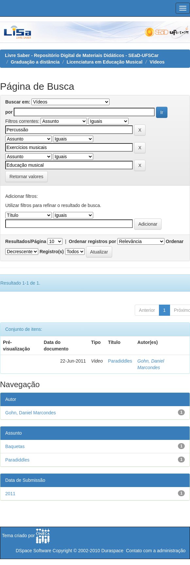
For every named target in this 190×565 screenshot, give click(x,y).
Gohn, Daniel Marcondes (30, 412)
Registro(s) (52, 251)
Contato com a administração (155, 550)
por (9, 112)
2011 (10, 493)
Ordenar (174, 241)
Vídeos (156, 62)
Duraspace (112, 550)
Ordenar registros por (92, 241)
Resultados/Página (25, 241)
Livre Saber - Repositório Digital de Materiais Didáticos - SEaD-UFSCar (82, 55)
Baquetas (15, 446)
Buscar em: (17, 101)
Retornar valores (26, 176)
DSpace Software (33, 550)
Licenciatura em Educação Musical (105, 62)
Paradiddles (120, 361)
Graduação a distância (35, 62)
